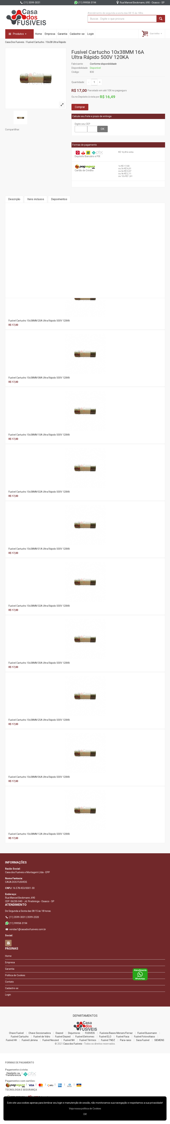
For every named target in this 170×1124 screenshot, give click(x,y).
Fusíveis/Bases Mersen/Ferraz (116, 1033)
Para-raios (125, 1040)
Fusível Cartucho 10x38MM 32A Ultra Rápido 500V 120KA (39, 605)
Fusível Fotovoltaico (144, 1036)
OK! (85, 1114)
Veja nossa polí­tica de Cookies (85, 1108)
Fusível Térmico (87, 1040)
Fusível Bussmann (147, 1033)
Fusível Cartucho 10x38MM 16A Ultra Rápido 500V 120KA (107, 54)
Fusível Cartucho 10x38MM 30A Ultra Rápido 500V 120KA (39, 662)
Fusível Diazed (62, 1036)
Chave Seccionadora (40, 1033)
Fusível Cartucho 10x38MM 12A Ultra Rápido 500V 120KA (39, 834)
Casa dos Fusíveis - (73, 1043)
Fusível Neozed (51, 1040)
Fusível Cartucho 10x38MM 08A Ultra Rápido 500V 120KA (39, 377)
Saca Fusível (142, 1040)
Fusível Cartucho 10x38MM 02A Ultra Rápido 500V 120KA (39, 491)
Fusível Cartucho (35, 42)
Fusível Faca (122, 1036)
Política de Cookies (15, 975)
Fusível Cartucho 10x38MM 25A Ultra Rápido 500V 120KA (39, 719)
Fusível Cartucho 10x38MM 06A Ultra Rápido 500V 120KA (39, 777)
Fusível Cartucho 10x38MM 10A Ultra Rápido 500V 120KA (39, 434)
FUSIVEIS (90, 1033)
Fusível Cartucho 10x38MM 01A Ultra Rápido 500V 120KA (39, 548)
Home (38, 33)
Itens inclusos (35, 199)
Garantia (62, 33)
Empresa (50, 33)
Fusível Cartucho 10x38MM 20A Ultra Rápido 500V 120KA (39, 320)
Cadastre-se (77, 33)
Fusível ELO (105, 1036)
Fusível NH (69, 1040)
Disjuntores (74, 1033)
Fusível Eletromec (84, 1036)
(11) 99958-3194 (85, 2)
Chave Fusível (16, 1033)
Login (90, 33)
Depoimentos (59, 199)
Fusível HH (11, 1040)
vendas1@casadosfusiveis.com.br (25, 929)
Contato (9, 981)
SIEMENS (159, 1040)
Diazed (59, 1033)
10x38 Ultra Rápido (56, 42)
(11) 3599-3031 (30, 2)
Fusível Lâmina (30, 1040)
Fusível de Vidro (42, 1036)
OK (102, 129)
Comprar (80, 107)
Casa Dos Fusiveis (14, 42)
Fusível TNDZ (108, 1040)
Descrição (14, 199)
